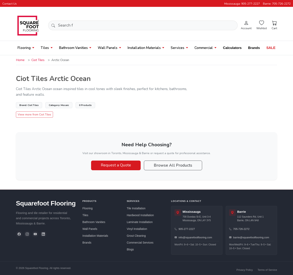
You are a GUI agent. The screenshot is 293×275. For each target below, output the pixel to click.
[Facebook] (19, 234)
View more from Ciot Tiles (34, 114)
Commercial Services (140, 242)
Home (20, 60)
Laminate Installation (140, 222)
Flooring (24, 48)
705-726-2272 (239, 228)
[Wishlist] (261, 25)
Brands (254, 48)
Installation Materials (144, 48)
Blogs (130, 249)
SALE (270, 48)
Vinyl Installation (137, 228)
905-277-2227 (185, 228)
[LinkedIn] (43, 234)
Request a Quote (116, 165)
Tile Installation (136, 208)
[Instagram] (27, 234)
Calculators (232, 48)
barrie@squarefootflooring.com (249, 237)
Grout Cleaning (136, 235)
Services (177, 48)
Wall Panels (107, 48)
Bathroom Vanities (73, 48)
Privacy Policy (244, 269)
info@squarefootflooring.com (193, 237)
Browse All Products (173, 165)
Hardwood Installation (140, 215)
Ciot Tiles (38, 60)
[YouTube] (35, 234)
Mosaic (59, 105)
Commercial (203, 48)
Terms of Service (267, 269)
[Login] (246, 25)
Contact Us (9, 4)
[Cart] (274, 25)
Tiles (45, 48)
